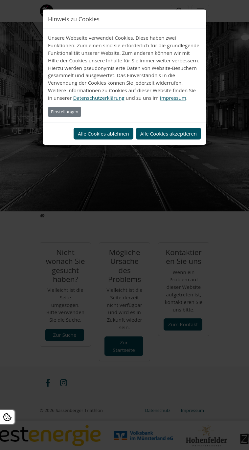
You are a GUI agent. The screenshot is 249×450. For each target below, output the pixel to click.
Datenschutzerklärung (98, 98)
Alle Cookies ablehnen (103, 133)
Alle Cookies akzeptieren (168, 133)
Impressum (173, 98)
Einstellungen (64, 112)
